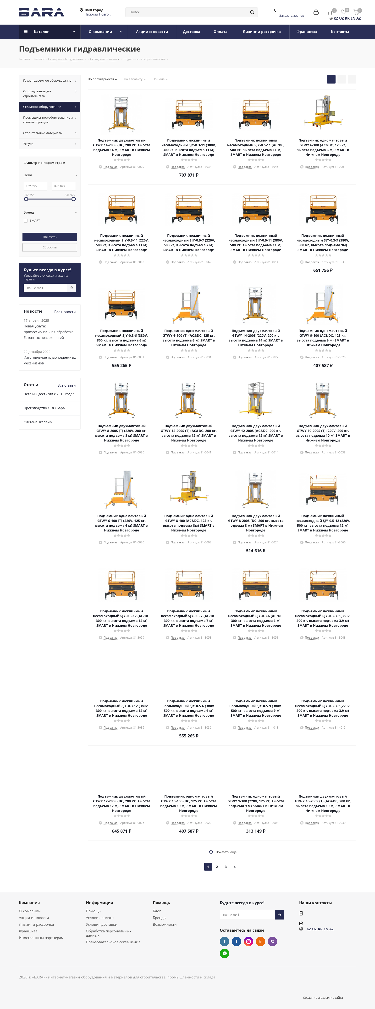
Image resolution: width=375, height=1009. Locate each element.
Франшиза (28, 931)
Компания (29, 902)
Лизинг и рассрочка (36, 924)
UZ (341, 18)
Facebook (236, 941)
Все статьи (66, 385)
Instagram (248, 941)
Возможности (165, 924)
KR (347, 18)
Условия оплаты (100, 917)
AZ (358, 18)
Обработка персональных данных (109, 933)
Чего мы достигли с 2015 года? (49, 394)
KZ (336, 18)
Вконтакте (224, 941)
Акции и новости (34, 917)
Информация (99, 902)
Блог (157, 911)
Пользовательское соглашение (113, 942)
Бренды (159, 917)
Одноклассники (260, 941)
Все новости (65, 311)
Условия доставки (101, 924)
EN (353, 18)
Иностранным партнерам (41, 937)
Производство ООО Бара (44, 408)
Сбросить (50, 247)
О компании (30, 911)
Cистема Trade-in (38, 422)
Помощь (93, 911)
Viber (272, 941)
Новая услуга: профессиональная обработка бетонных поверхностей (48, 332)
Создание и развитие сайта (323, 997)
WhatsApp (224, 953)
